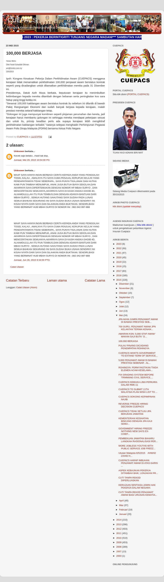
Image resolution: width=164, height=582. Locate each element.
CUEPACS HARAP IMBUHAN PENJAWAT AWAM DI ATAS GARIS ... (138, 463)
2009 (119, 542)
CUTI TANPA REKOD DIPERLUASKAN (130, 479)
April (121, 500)
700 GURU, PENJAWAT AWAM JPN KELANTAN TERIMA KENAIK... (137, 328)
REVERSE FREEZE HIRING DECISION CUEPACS (133, 405)
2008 (119, 547)
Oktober (123, 293)
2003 (119, 556)
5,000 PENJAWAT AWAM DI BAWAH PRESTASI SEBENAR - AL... (137, 361)
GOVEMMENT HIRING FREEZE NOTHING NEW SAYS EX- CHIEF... (135, 431)
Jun (121, 311)
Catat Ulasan (17, 267)
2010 (119, 538)
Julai (122, 306)
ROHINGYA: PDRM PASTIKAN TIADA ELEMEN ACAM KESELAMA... (138, 369)
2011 (119, 533)
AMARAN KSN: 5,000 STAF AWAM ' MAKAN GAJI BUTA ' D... (137, 335)
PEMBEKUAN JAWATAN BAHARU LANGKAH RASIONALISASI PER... (138, 439)
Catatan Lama (95, 280)
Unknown (19, 151)
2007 (119, 551)
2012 (119, 529)
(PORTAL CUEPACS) (138, 94)
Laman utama (57, 280)
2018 (119, 266)
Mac (121, 505)
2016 (119, 275)
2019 (119, 262)
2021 (119, 253)
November (124, 288)
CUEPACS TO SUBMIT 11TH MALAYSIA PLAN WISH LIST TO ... (138, 390)
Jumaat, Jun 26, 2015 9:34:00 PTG (32, 260)
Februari (123, 509)
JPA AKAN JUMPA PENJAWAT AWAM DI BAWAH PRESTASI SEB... (138, 320)
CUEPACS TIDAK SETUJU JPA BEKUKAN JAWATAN (135, 412)
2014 (119, 519)
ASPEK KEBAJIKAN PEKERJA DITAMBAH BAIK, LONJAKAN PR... (138, 471)
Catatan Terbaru (17, 280)
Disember (124, 284)
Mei (121, 315)
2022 (119, 248)
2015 (119, 280)
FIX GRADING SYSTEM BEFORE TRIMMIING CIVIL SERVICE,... (136, 376)
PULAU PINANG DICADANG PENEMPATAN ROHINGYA (134, 347)
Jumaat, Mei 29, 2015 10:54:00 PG (32, 160)
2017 (119, 271)
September (125, 297)
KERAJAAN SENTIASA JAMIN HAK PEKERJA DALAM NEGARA (137, 486)
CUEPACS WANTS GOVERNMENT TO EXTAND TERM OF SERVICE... (138, 354)
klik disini (118, 206)
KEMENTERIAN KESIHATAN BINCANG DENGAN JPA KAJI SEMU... (135, 421)
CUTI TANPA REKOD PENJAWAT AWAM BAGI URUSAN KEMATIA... (138, 493)
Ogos (122, 302)
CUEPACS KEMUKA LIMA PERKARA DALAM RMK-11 (138, 383)
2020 (119, 257)
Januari (123, 514)
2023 (119, 244)
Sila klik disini (144, 225)
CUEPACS (22, 20)
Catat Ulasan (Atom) (26, 287)
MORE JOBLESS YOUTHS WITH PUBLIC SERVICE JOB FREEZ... (137, 447)
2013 (119, 524)
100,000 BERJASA (128, 341)
